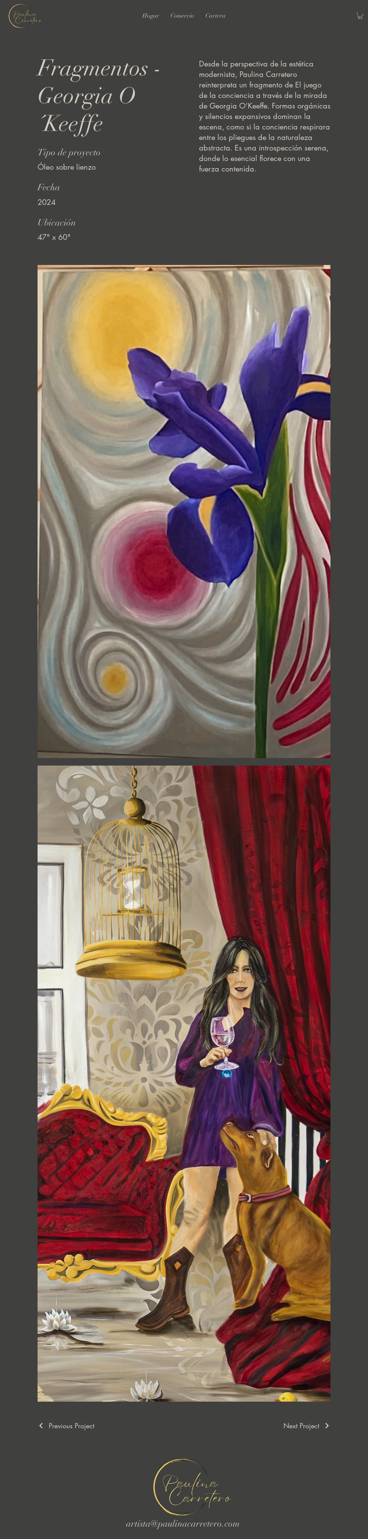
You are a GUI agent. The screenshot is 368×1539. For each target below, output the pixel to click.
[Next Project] (307, 1426)
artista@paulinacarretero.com (183, 1523)
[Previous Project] (66, 1426)
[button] (360, 15)
